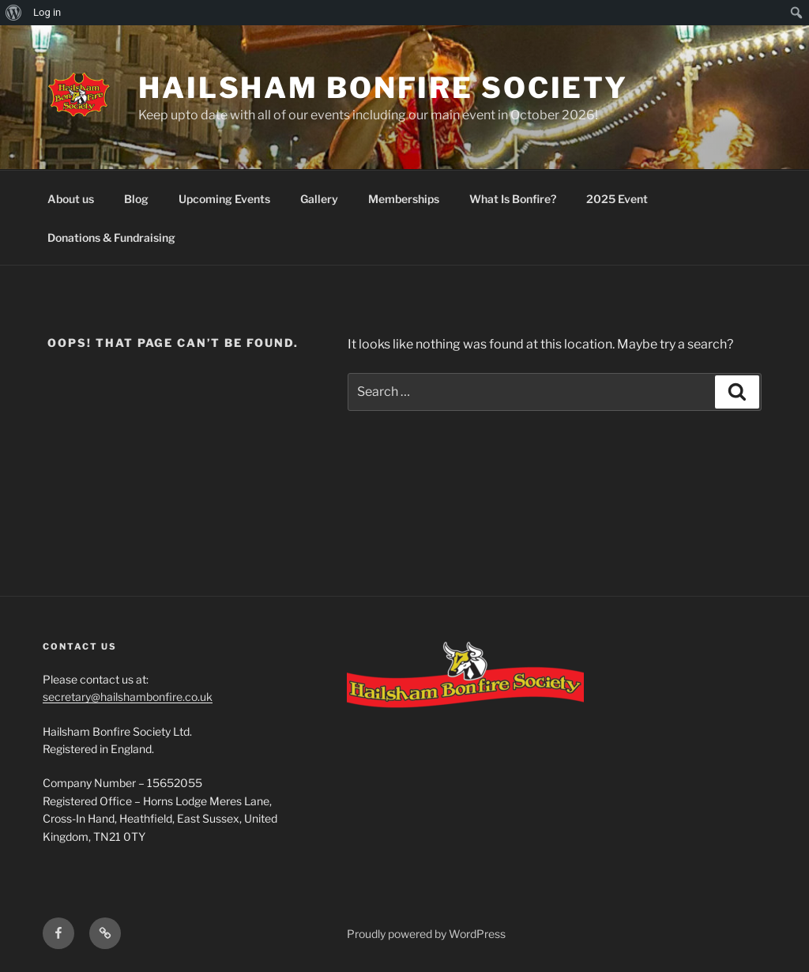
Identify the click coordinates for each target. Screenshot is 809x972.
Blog (136, 198)
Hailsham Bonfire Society (383, 87)
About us (70, 198)
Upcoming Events (224, 198)
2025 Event (617, 198)
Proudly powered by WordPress (426, 933)
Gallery (319, 198)
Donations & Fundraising (111, 237)
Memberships (403, 198)
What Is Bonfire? (512, 198)
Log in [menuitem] (47, 12)
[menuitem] (14, 12)
